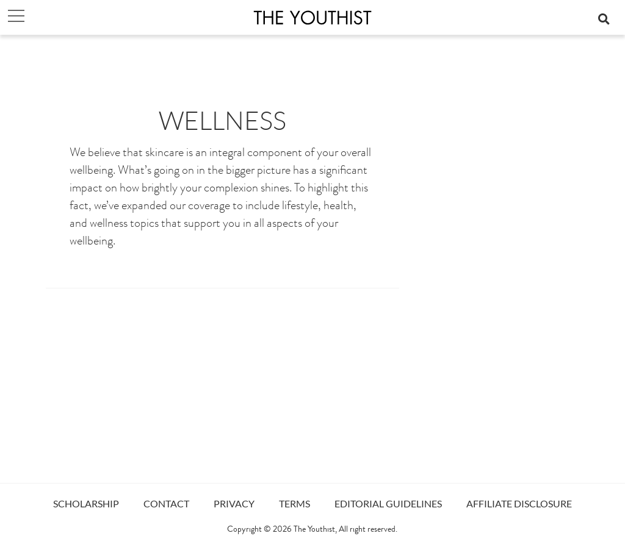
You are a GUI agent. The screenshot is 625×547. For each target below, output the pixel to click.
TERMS (294, 503)
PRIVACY (234, 503)
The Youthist (314, 530)
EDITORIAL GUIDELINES (388, 503)
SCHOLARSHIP (86, 503)
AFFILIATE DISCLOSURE (519, 503)
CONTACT (166, 503)
